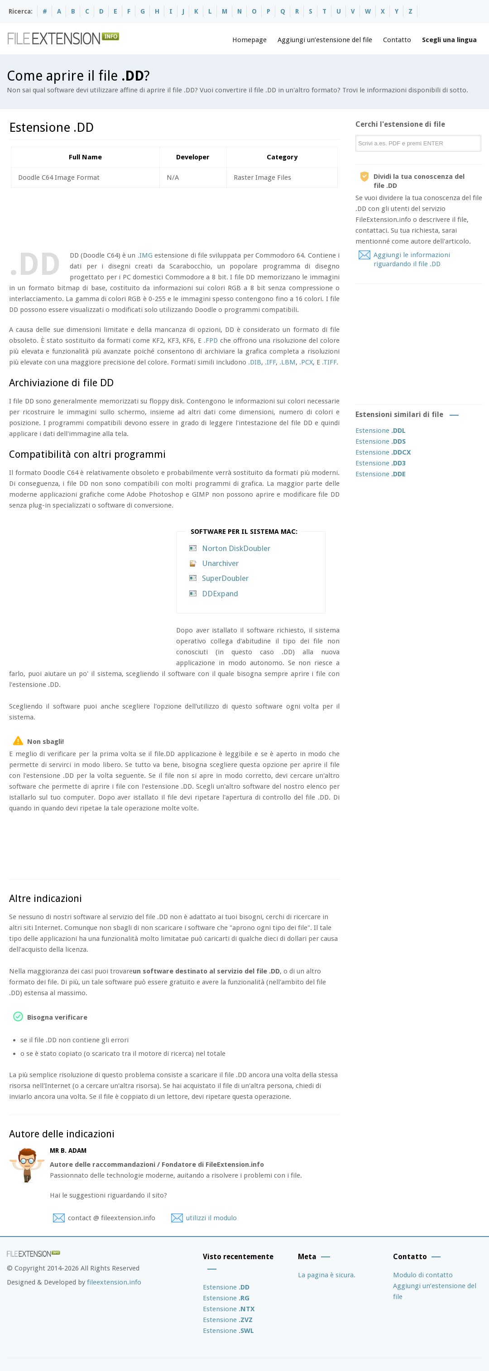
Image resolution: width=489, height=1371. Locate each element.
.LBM (287, 362)
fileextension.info (114, 1282)
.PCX (306, 362)
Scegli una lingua (449, 40)
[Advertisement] (174, 217)
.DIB (254, 362)
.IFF (270, 362)
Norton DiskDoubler (236, 548)
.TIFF (329, 362)
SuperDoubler (225, 578)
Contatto (397, 40)
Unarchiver (220, 563)
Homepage (249, 40)
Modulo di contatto (423, 1275)
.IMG (145, 255)
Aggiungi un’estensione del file (325, 40)
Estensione (380, 431)
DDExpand (220, 593)
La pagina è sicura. (326, 1275)
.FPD (211, 340)
